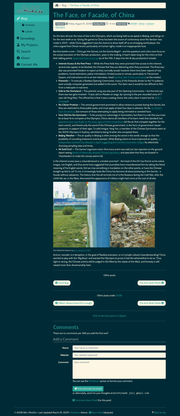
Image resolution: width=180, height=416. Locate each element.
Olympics (60, 27)
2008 (134, 23)
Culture (150, 23)
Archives (28, 25)
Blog (21, 18)
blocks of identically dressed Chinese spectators (96, 152)
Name (65, 347)
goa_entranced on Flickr (82, 250)
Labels (27, 31)
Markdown (94, 381)
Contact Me (27, 64)
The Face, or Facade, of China (93, 15)
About (23, 58)
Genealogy (25, 38)
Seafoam (76, 412)
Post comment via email (88, 388)
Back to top (160, 412)
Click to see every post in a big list (109, 315)
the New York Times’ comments (130, 77)
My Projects (27, 45)
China (142, 23)
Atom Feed (96, 412)
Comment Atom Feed (85, 400)
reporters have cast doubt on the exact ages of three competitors (91, 121)
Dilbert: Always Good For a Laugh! (73, 303)
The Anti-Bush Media (152, 282)
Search (23, 51)
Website (64, 355)
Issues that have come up (85, 58)
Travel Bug (61, 282)
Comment (63, 362)
